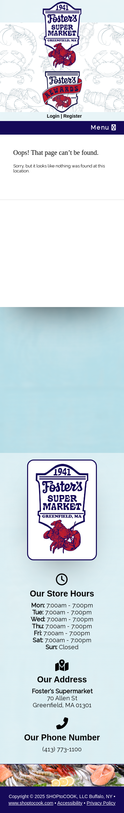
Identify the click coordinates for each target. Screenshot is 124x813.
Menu (104, 127)
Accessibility (69, 803)
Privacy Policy (101, 803)
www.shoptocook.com (31, 803)
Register (72, 116)
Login (53, 116)
